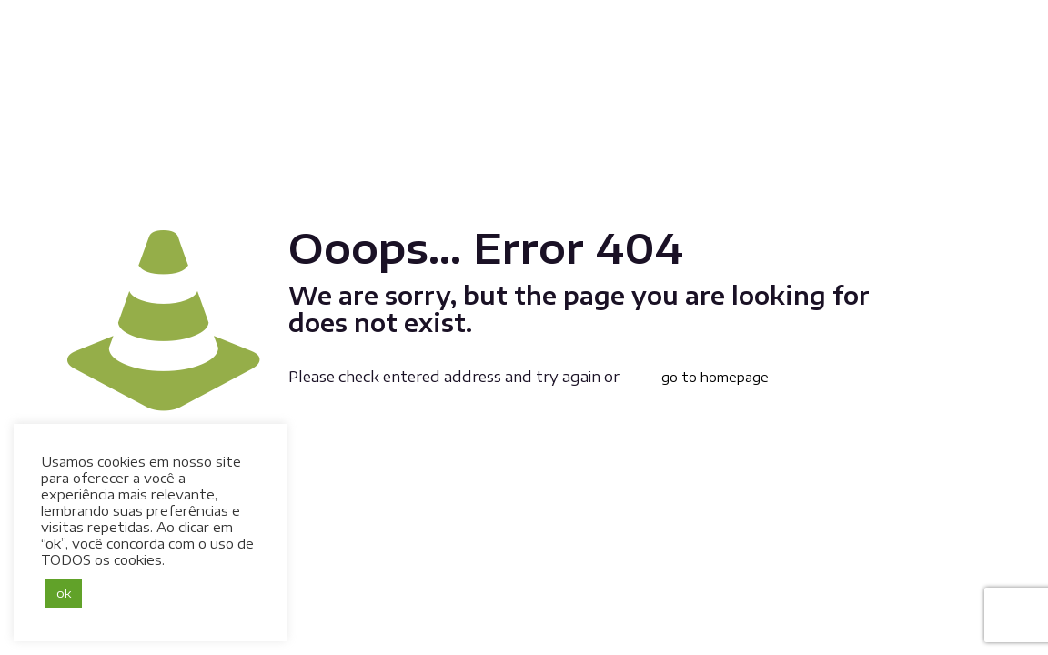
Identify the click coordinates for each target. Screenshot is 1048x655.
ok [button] (63, 593)
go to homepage (715, 377)
